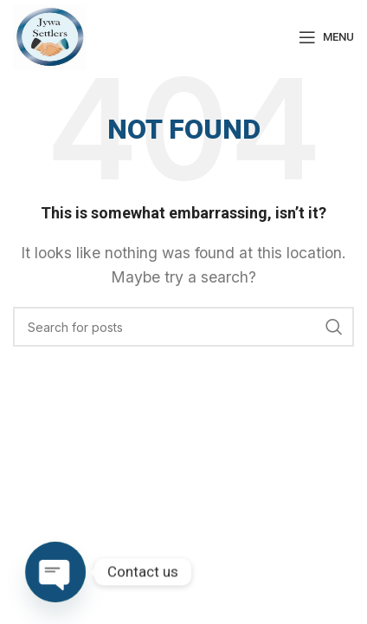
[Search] (183, 327)
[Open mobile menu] (326, 37)
